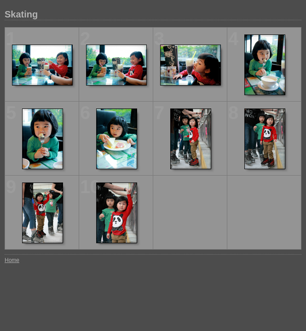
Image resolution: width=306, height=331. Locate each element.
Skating (21, 14)
